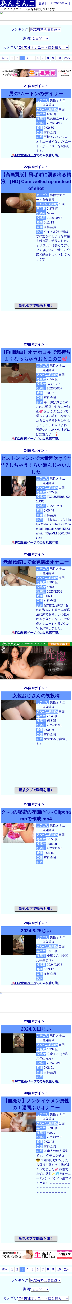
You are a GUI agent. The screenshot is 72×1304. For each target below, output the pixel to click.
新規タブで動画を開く (36, 306)
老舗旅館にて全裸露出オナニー (36, 562)
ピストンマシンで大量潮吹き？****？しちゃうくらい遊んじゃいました (36, 465)
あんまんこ (18, 3)
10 (59, 58)
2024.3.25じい (36, 930)
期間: (27, 38)
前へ (5, 58)
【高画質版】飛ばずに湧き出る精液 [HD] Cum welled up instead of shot (36, 181)
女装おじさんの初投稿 (36, 695)
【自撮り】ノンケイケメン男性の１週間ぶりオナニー (36, 1104)
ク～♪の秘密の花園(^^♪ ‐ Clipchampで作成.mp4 (36, 815)
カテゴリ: (10, 47)
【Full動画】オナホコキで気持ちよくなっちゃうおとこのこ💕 (36, 355)
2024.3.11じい (36, 1029)
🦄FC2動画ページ (23, 155)
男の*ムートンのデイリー (36, 93)
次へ (67, 58)
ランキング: (20, 29)
